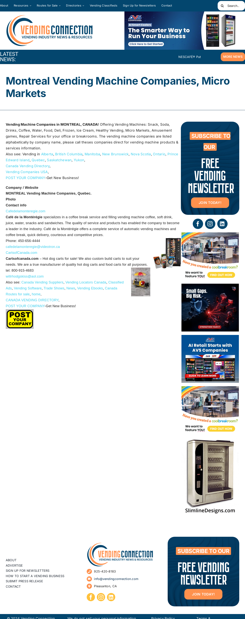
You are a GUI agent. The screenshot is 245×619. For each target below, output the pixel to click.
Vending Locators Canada (85, 282)
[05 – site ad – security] (210, 286)
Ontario (159, 154)
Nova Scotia (141, 154)
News (70, 288)
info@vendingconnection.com (116, 579)
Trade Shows (54, 288)
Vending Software (28, 288)
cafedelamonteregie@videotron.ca (33, 247)
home (36, 294)
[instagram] (210, 224)
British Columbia (68, 154)
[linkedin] (222, 224)
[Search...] (231, 6)
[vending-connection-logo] (120, 544)
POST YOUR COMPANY (25, 178)
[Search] (222, 6)
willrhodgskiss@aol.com (25, 276)
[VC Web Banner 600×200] (181, 30)
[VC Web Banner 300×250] (210, 338)
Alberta (47, 154)
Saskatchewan (59, 160)
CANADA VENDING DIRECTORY (32, 300)
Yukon (79, 160)
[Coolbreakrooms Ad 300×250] (210, 235)
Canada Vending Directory (28, 166)
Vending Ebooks (90, 288)
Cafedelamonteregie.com (25, 211)
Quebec (38, 160)
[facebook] (198, 224)
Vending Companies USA (27, 172)
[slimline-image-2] (210, 440)
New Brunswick (115, 154)
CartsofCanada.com (21, 253)
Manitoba (92, 154)
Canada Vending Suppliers (42, 282)
